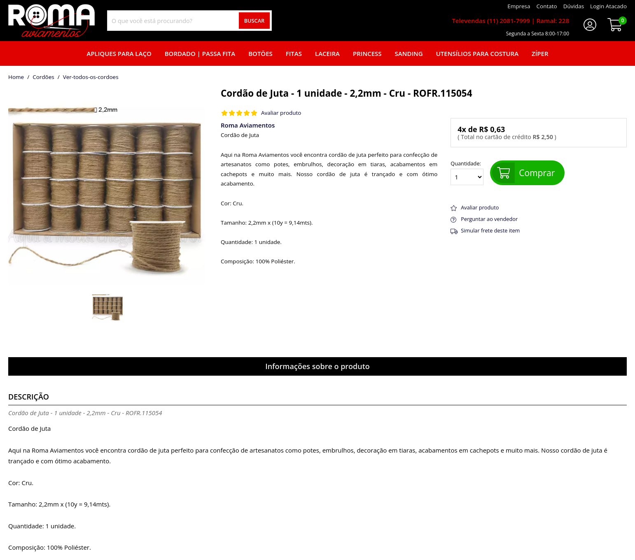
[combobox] (189, 20)
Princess (367, 53)
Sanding (409, 53)
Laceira (327, 53)
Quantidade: (467, 172)
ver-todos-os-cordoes (91, 77)
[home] (51, 20)
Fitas (294, 53)
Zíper (540, 53)
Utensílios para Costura (477, 53)
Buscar (254, 20)
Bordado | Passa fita (200, 53)
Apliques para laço (118, 53)
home (16, 77)
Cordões (43, 77)
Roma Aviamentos (248, 125)
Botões (260, 53)
